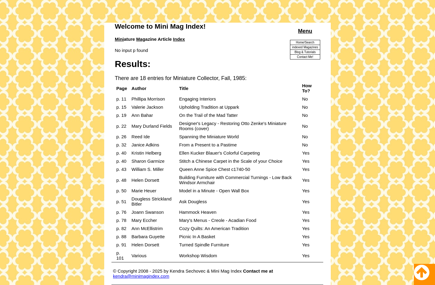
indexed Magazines (305, 47)
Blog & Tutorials (305, 52)
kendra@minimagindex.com (141, 276)
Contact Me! (305, 57)
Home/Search (305, 42)
